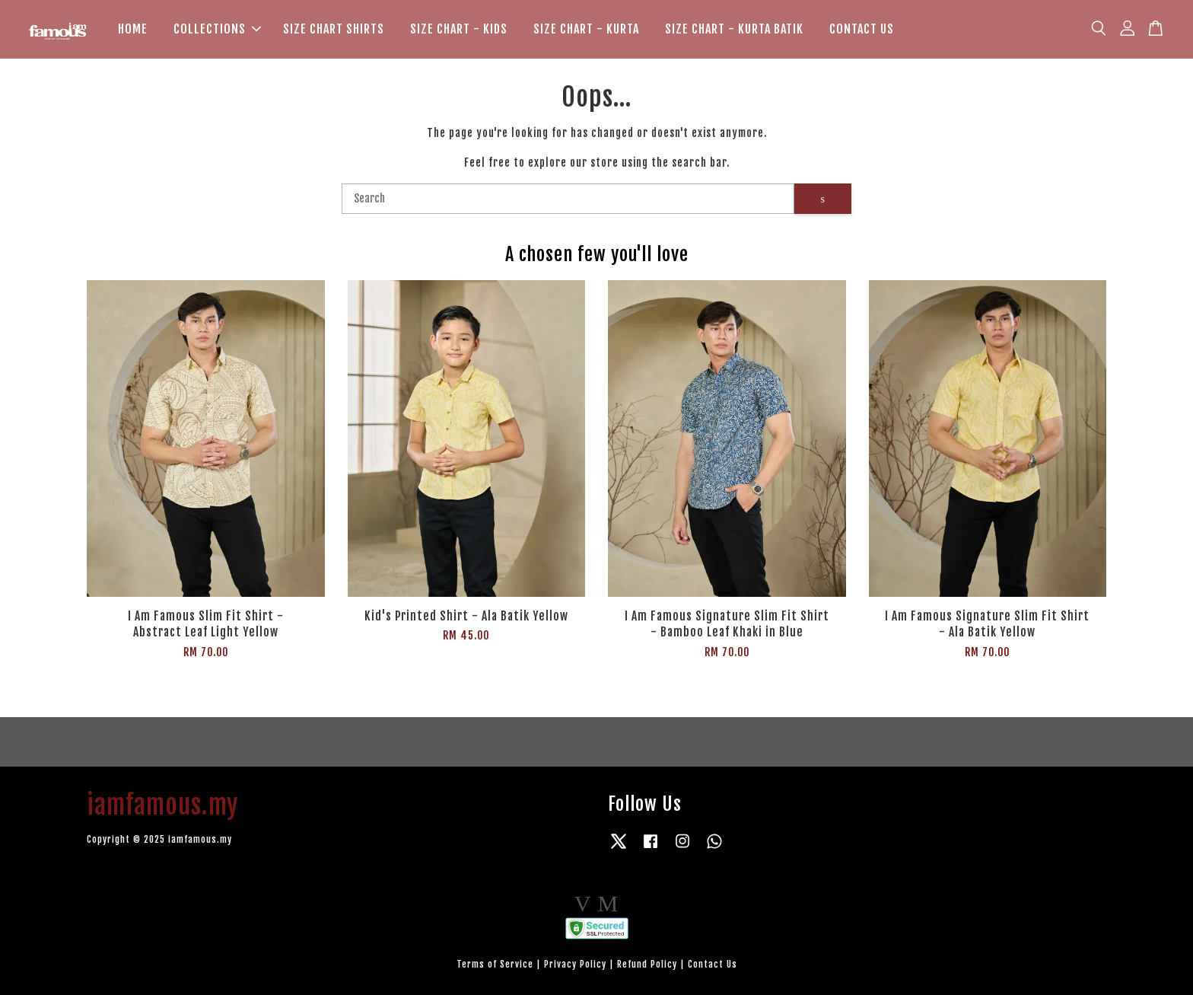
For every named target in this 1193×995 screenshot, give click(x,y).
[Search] (568, 198)
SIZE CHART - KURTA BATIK (734, 29)
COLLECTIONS (217, 29)
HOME (133, 29)
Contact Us (712, 964)
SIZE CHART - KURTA (586, 29)
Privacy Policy (575, 964)
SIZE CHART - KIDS (458, 29)
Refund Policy (647, 964)
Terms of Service (495, 964)
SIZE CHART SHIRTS (333, 29)
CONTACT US (861, 29)
